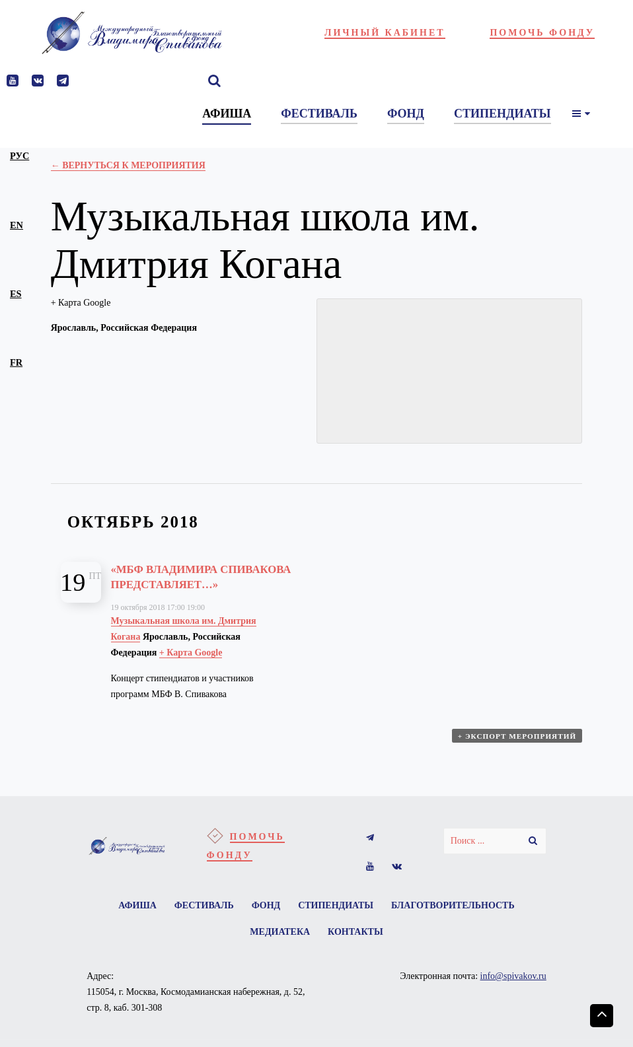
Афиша (129, 923)
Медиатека (278, 952)
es (16, 293)
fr (16, 362)
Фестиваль (199, 923)
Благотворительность (461, 923)
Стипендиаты (340, 923)
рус (19, 156)
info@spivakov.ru (513, 997)
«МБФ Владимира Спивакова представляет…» (173, 584)
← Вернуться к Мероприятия (128, 165)
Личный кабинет (384, 33)
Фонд (266, 923)
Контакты (357, 952)
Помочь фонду (542, 33)
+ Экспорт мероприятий (518, 755)
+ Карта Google (81, 303)
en (16, 225)
